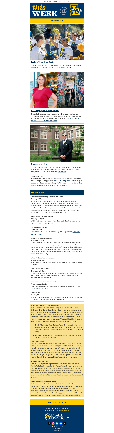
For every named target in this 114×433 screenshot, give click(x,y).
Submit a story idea (57, 402)
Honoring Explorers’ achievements (45, 111)
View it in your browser (64, 1)
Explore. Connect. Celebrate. (42, 62)
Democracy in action (39, 164)
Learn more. (62, 172)
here (60, 393)
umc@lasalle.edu (63, 410)
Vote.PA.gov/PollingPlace (61, 181)
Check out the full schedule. (65, 67)
